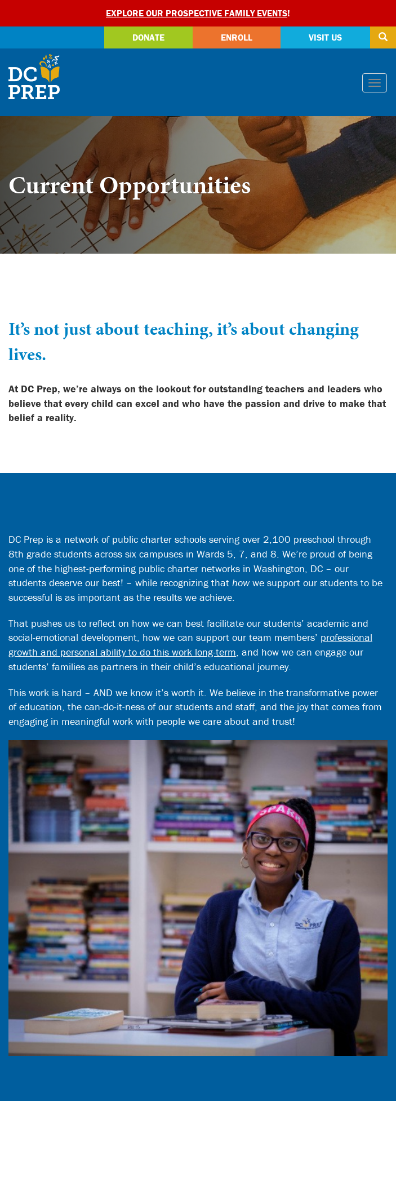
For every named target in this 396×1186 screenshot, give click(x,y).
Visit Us (325, 37)
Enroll (236, 37)
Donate (148, 37)
